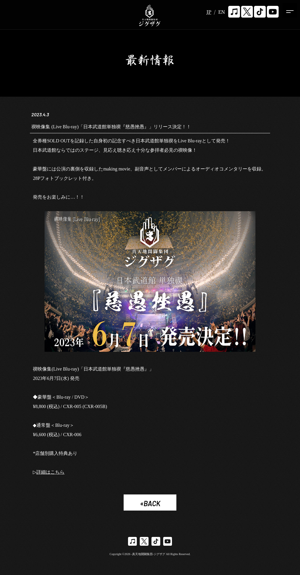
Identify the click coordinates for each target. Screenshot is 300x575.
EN (221, 11)
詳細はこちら (50, 472)
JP (208, 11)
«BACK (150, 503)
